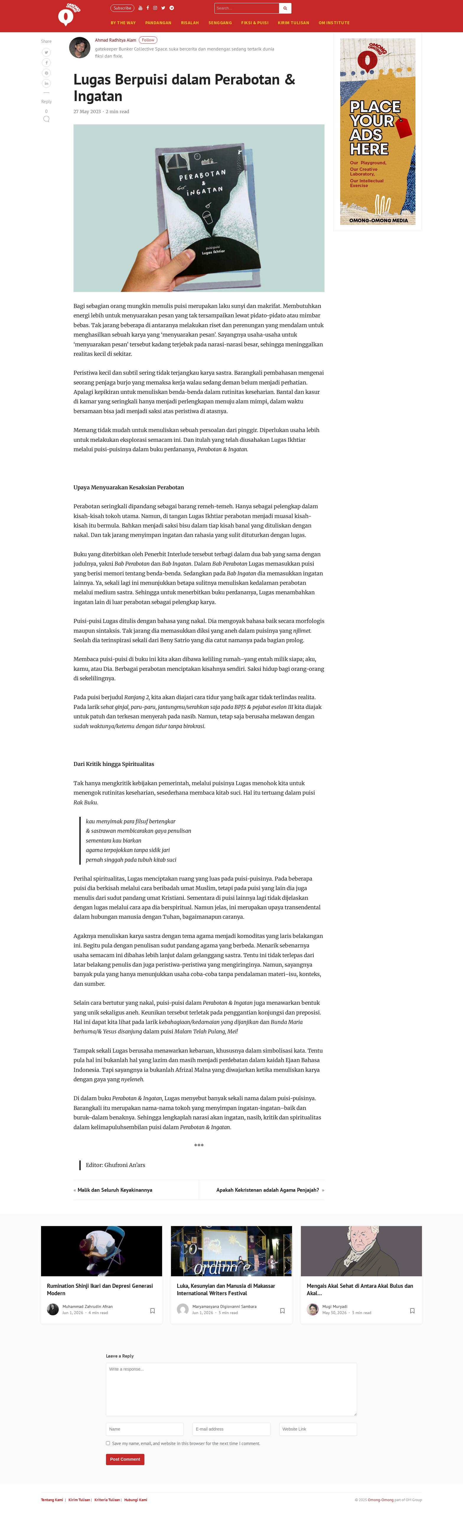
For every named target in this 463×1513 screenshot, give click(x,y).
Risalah (190, 22)
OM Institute (334, 22)
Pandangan (158, 22)
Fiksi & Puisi (254, 22)
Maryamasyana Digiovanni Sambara (225, 1308)
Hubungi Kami (135, 1501)
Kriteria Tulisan (107, 1501)
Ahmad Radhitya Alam (115, 42)
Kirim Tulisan (293, 22)
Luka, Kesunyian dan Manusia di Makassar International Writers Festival (226, 1291)
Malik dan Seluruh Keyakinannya (115, 1192)
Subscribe (122, 8)
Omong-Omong (381, 1501)
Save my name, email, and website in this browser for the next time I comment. (186, 1445)
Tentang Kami (52, 1501)
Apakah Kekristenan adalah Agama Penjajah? (268, 1192)
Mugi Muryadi (335, 1308)
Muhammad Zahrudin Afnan (88, 1308)
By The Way (123, 22)
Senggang (220, 22)
